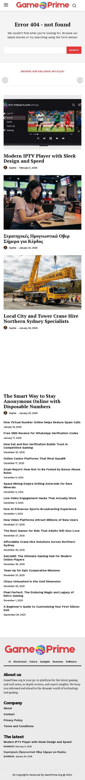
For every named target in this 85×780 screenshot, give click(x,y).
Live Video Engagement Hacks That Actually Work (40, 498)
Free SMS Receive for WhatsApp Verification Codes (41, 433)
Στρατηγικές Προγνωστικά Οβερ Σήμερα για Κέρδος (37, 238)
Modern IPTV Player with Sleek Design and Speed (40, 158)
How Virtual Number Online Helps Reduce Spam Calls (42, 422)
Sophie (12, 167)
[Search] (74, 50)
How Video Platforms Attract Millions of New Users (41, 520)
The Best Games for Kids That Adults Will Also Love (42, 530)
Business (9, 746)
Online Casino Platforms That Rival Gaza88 (34, 458)
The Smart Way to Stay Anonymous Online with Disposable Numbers (32, 401)
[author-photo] (6, 168)
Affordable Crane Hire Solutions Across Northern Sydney (39, 543)
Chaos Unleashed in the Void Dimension (32, 581)
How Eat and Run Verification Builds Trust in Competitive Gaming (36, 445)
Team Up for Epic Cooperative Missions (32, 570)
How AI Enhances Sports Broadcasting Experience (40, 509)
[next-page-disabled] (80, 80)
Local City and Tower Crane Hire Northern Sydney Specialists (41, 318)
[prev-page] (5, 80)
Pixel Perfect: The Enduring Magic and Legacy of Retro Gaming (39, 594)
